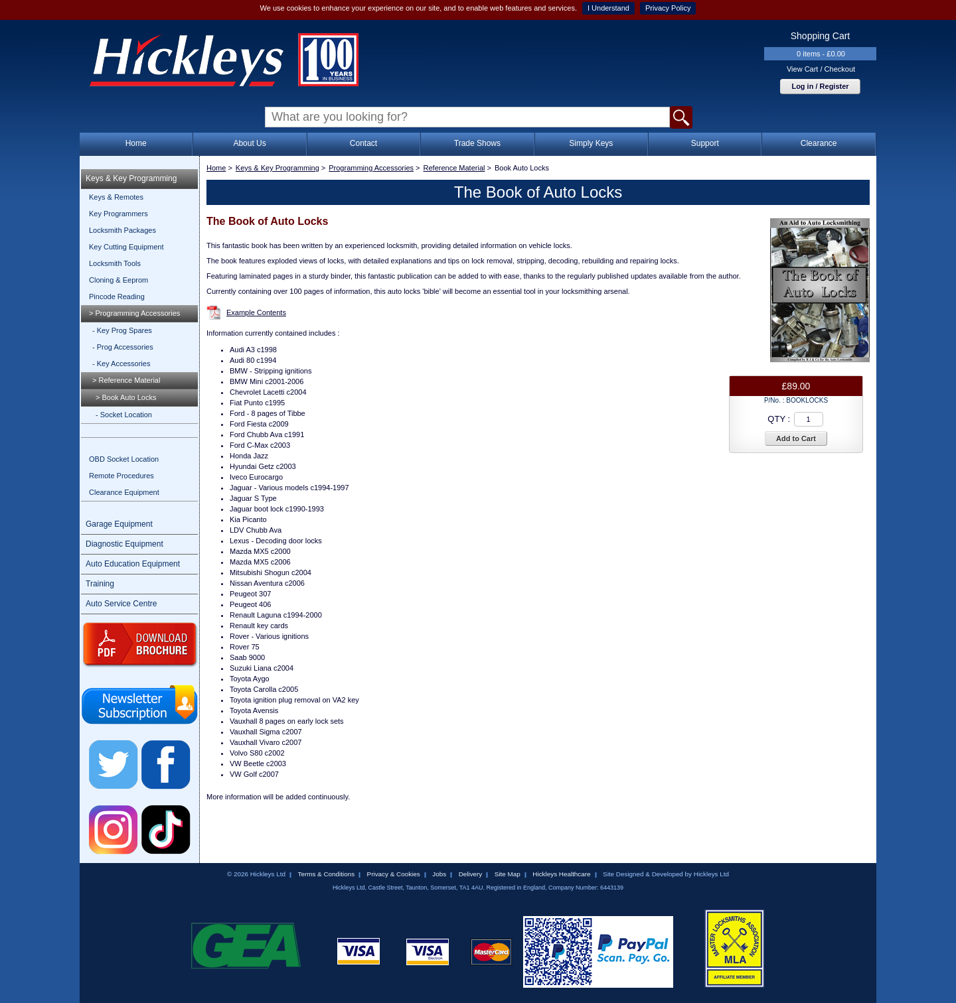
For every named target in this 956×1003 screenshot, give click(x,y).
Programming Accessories (371, 168)
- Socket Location (124, 415)
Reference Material (454, 168)
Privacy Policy (667, 8)
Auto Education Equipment (133, 563)
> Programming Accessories (134, 313)
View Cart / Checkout (821, 69)
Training (100, 583)
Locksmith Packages (122, 230)
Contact (363, 143)
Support (705, 143)
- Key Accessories (121, 364)
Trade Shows (477, 143)
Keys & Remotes (116, 197)
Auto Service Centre (121, 603)
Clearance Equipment (124, 492)
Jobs (439, 874)
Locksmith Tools (115, 263)
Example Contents (256, 312)
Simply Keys (591, 143)
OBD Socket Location (124, 459)
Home (136, 143)
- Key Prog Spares (122, 330)
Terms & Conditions (326, 874)
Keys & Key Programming (131, 178)
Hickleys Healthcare (561, 874)
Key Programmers (118, 214)
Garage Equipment (119, 524)
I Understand (608, 8)
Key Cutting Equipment (126, 247)
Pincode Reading (117, 297)
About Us (249, 143)
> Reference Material (126, 380)
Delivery (471, 874)
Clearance (819, 143)
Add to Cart (796, 438)
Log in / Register (819, 86)
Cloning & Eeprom (118, 280)
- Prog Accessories (122, 347)
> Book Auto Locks (126, 397)
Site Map (507, 874)
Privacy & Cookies (393, 874)
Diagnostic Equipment (124, 544)
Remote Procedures (121, 476)
